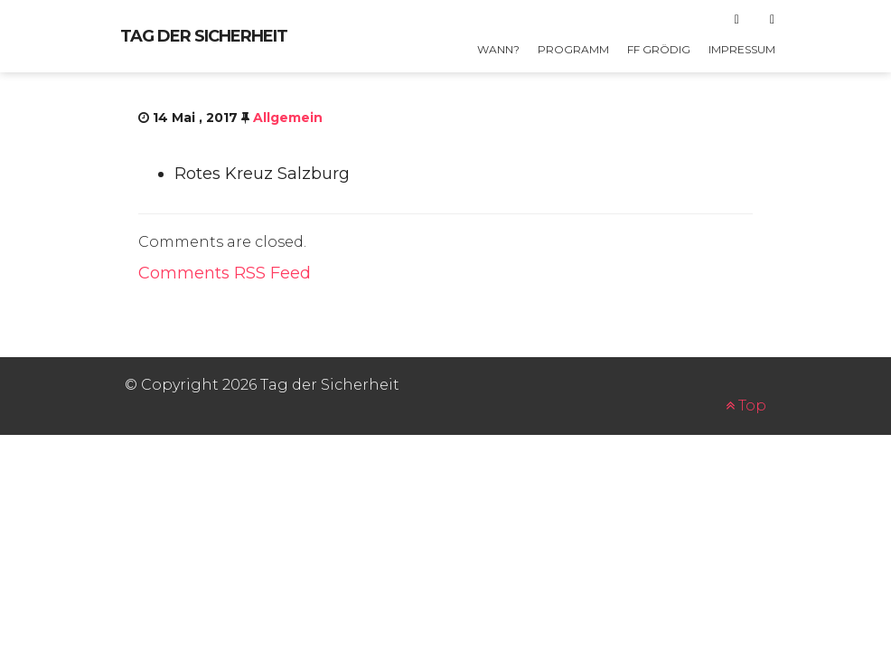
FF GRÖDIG (658, 49)
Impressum (741, 49)
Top (746, 405)
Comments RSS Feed (224, 273)
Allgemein (288, 117)
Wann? (498, 49)
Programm (573, 49)
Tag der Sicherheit (203, 36)
